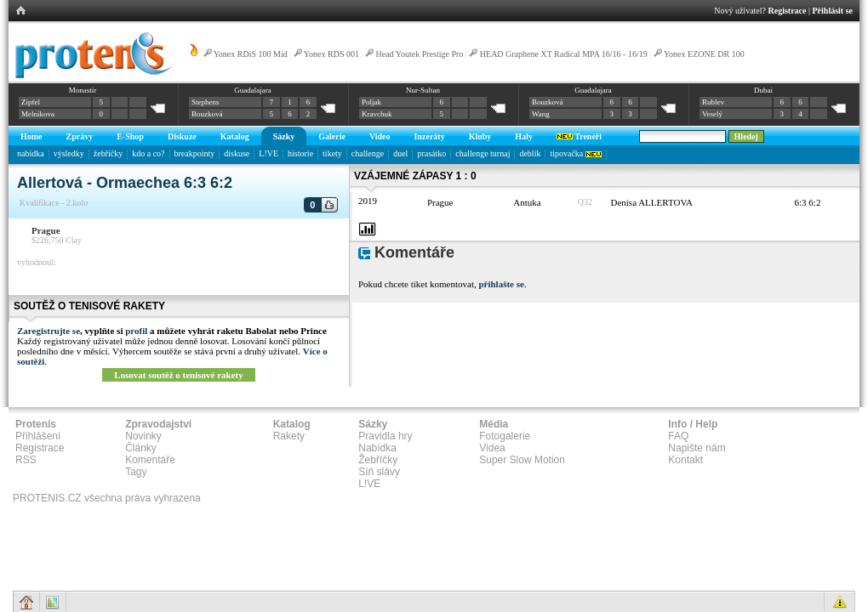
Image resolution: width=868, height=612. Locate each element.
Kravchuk (377, 114)
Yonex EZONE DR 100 (704, 54)
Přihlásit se (833, 10)
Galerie (331, 136)
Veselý (712, 114)
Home (31, 136)
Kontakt (685, 460)
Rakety (289, 436)
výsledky (69, 153)
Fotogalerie (504, 436)
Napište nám (696, 448)
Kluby (480, 136)
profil (136, 331)
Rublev (713, 102)
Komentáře (150, 460)
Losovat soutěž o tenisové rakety (178, 375)
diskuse (236, 153)
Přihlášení (37, 436)
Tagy (135, 472)
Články (141, 448)
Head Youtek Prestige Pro (420, 54)
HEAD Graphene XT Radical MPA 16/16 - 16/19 (564, 54)
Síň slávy (379, 472)
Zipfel (30, 102)
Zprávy (80, 136)
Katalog (234, 136)
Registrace (787, 10)
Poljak (371, 102)
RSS (26, 460)
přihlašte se (500, 284)
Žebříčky (377, 460)
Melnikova (37, 114)
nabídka (30, 153)
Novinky (143, 436)
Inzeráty (429, 136)
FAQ (678, 436)
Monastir (83, 90)
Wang (541, 114)
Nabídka (377, 448)
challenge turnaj (482, 153)
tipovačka (575, 153)
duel (400, 153)
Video (380, 136)
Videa (492, 448)
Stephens (205, 102)
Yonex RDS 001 (331, 54)
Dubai (763, 90)
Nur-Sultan (423, 90)
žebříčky (108, 153)
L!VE (268, 153)
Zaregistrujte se (48, 331)
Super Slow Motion (522, 460)
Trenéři (579, 136)
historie (300, 153)
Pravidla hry (385, 436)
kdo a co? (148, 153)
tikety (332, 153)
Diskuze (182, 136)
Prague (45, 230)
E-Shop (130, 136)
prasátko (431, 153)
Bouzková (207, 114)
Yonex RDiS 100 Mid (251, 54)
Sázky (284, 136)
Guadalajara (252, 90)
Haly (524, 136)
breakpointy (194, 153)
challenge (367, 153)
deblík (529, 153)
